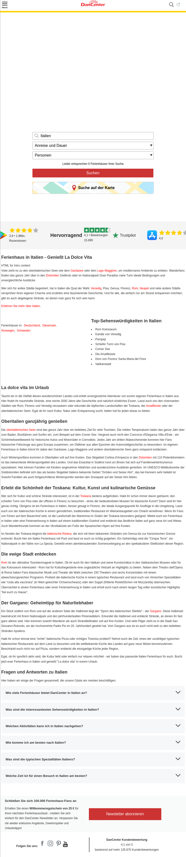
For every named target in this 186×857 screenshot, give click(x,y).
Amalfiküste (153, 406)
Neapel (144, 288)
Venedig (96, 288)
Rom (135, 288)
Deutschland (32, 325)
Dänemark (49, 325)
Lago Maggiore (107, 270)
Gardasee (77, 270)
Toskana (85, 496)
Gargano (155, 611)
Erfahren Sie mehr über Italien (20, 306)
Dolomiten (52, 275)
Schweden (24, 330)
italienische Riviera (59, 533)
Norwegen (8, 330)
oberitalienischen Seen (21, 430)
